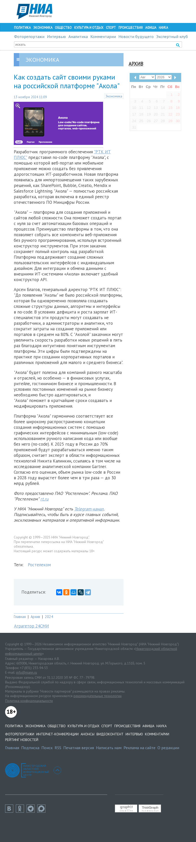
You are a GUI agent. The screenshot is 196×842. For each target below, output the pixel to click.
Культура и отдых (88, 28)
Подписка (30, 747)
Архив (35, 616)
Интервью (56, 36)
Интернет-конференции (57, 734)
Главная (20, 616)
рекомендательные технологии (97, 696)
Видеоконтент (110, 734)
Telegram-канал (89, 509)
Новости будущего (136, 36)
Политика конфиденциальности (29, 700)
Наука (163, 28)
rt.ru (44, 499)
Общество (63, 28)
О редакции (168, 747)
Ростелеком (39, 565)
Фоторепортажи (29, 36)
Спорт (111, 28)
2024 (49, 616)
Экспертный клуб (172, 36)
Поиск (47, 747)
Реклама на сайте (139, 747)
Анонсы (87, 734)
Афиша (150, 28)
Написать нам (108, 747)
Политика (22, 28)
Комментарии (103, 36)
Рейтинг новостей (21, 739)
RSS (58, 747)
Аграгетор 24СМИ (31, 626)
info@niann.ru (26, 672)
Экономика (42, 28)
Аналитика (78, 36)
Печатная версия (78, 747)
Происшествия (130, 28)
